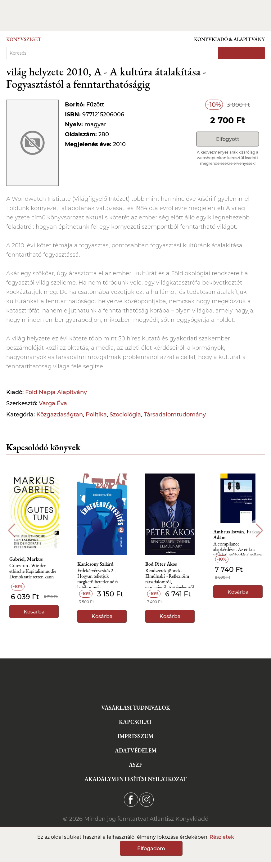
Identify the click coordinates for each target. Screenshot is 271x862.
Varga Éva (53, 403)
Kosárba (34, 612)
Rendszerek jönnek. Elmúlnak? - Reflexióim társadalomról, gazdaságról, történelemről (169, 578)
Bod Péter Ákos (161, 564)
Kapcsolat (135, 721)
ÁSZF (135, 764)
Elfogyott (227, 139)
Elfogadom (151, 848)
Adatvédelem (135, 750)
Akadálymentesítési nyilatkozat (135, 779)
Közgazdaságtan (59, 414)
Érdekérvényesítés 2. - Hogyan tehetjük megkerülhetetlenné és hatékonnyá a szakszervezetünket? (97, 578)
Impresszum (135, 736)
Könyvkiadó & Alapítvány (229, 39)
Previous (11, 530)
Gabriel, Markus (26, 559)
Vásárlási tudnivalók (135, 707)
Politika (96, 414)
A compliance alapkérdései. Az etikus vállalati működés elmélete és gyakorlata (237, 551)
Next (259, 530)
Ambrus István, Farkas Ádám (236, 534)
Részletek (222, 837)
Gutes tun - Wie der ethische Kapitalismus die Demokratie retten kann (32, 571)
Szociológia (125, 414)
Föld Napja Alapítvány (56, 392)
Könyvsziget (23, 39)
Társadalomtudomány (175, 414)
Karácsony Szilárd (95, 564)
